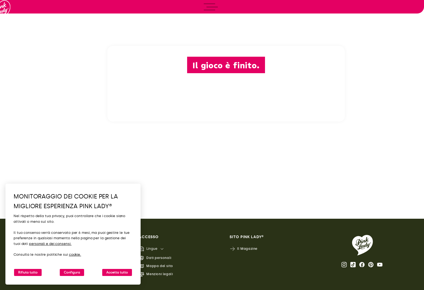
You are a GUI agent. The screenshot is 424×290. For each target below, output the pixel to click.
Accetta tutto (117, 272)
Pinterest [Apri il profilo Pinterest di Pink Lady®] (370, 264)
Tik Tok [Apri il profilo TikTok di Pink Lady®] (353, 264)
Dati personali (155, 258)
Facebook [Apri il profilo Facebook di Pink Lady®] (362, 264)
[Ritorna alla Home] (14, 26)
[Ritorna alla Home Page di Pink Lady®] (362, 245)
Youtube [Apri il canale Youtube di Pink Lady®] (379, 264)
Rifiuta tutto (28, 272)
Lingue (148, 248)
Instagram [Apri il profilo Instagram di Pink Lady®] (344, 264)
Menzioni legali (156, 274)
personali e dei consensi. (50, 244)
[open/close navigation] (14, 145)
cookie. (75, 254)
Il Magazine (243, 248)
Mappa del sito (156, 266)
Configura (72, 272)
